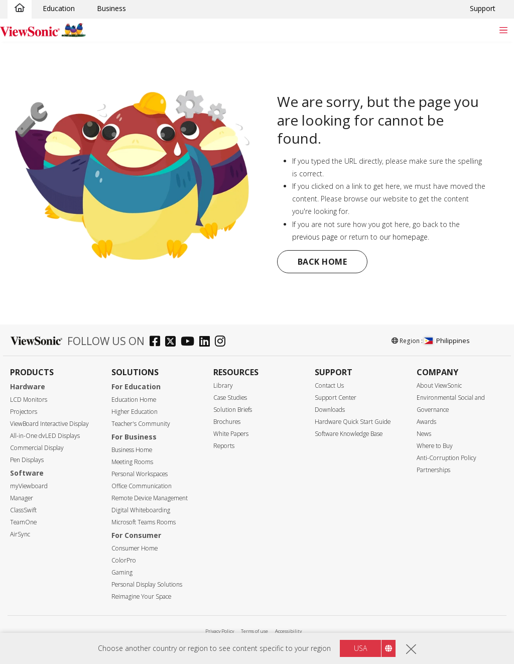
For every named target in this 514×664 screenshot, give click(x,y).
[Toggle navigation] (503, 30)
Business (111, 8)
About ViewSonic (439, 385)
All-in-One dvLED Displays (45, 435)
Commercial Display (37, 448)
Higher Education (134, 411)
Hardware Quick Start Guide (353, 421)
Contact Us (329, 385)
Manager (21, 498)
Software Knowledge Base (348, 433)
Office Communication (141, 486)
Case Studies (230, 397)
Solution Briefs (232, 409)
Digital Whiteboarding (140, 510)
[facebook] (157, 342)
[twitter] (173, 342)
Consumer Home (134, 548)
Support (482, 8)
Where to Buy (435, 445)
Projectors (23, 411)
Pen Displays (27, 460)
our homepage (403, 237)
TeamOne (23, 522)
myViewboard (29, 486)
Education (59, 8)
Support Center (335, 397)
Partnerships (433, 470)
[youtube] (190, 342)
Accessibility (288, 631)
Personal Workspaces (139, 474)
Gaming (122, 572)
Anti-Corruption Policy (446, 458)
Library (223, 385)
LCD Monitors (28, 399)
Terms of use (254, 631)
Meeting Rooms (132, 462)
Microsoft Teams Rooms (143, 522)
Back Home (322, 261)
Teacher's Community (140, 423)
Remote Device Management (149, 498)
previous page (315, 237)
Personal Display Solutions (146, 584)
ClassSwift (23, 510)
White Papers (230, 433)
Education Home (133, 399)
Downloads (330, 409)
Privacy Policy (219, 631)
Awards (426, 421)
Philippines (447, 340)
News (424, 433)
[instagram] (222, 342)
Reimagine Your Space (141, 596)
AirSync (20, 534)
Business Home (131, 450)
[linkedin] (207, 342)
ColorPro (123, 560)
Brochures (226, 421)
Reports (223, 445)
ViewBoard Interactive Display (49, 423)
